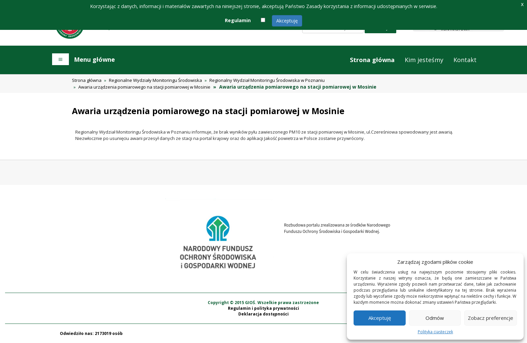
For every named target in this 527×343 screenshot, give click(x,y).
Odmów (434, 317)
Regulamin (238, 20)
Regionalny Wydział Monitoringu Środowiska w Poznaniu (267, 80)
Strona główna (372, 60)
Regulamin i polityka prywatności (263, 308)
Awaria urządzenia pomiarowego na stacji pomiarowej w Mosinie (144, 87)
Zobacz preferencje (490, 317)
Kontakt (465, 60)
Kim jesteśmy (424, 60)
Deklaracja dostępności (263, 314)
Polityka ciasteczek (435, 332)
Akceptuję (287, 20)
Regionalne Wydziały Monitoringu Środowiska (155, 80)
